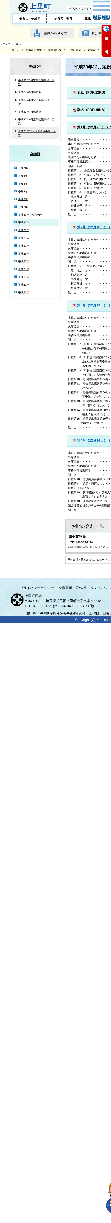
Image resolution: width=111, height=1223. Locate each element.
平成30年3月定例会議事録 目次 (36, 82)
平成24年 (23, 269)
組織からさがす (55, 33)
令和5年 (23, 183)
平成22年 (23, 284)
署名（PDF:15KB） (92, 110)
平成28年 (23, 237)
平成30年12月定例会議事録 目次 (37, 133)
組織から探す (34, 49)
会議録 (91, 49)
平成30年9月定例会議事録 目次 (36, 121)
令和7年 (23, 168)
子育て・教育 (63, 18)
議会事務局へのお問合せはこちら (88, 547)
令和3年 (23, 199)
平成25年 (23, 261)
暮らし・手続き (29, 18)
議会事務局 (54, 49)
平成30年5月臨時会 (29, 92)
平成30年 (35, 66)
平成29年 (23, 230)
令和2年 (23, 206)
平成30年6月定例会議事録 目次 (36, 101)
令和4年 (23, 191)
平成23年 (23, 276)
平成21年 (23, 292)
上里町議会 (74, 49)
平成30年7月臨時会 (29, 111)
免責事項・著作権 (72, 588)
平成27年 (23, 245)
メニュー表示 (101, 10)
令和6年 (23, 175)
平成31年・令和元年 (30, 214)
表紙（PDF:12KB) (91, 92)
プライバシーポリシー (37, 588)
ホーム (15, 49)
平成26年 (23, 253)
